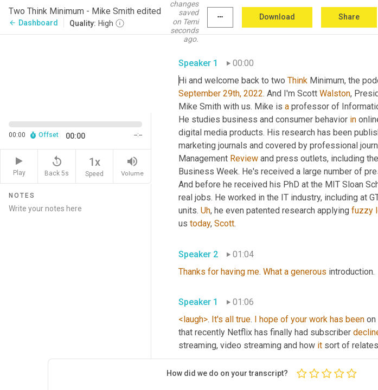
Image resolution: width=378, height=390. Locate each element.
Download (277, 16)
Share (349, 16)
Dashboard (33, 22)
